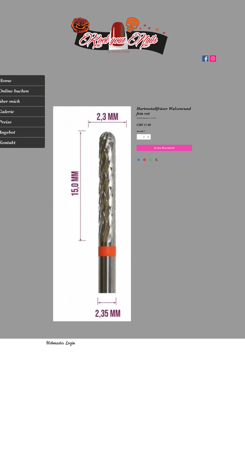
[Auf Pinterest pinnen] (144, 160)
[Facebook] (205, 59)
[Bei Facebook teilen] (138, 160)
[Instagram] (213, 59)
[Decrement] (139, 137)
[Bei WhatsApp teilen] (150, 160)
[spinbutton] (144, 137)
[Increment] (148, 137)
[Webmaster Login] (60, 343)
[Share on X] (156, 160)
